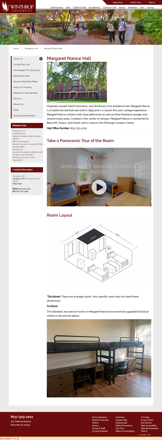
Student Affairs (19, 147)
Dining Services (19, 131)
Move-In (17, 98)
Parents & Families (100, 420)
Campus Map (121, 420)
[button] (12, 24)
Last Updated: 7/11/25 (9, 439)
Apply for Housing (22, 87)
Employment (121, 423)
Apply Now (118, 2)
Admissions (57, 7)
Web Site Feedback (149, 428)
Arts (142, 7)
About (122, 7)
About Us (18, 58)
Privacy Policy (147, 420)
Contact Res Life (21, 64)
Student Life (18, 149)
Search (152, 2)
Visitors (95, 423)
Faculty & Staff (98, 428)
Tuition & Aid (79, 7)
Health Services (19, 134)
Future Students (99, 417)
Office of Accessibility (125, 431)
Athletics (133, 7)
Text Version (146, 423)
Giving (150, 7)
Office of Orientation (21, 142)
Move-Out (18, 104)
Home (16, 48)
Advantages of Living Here (26, 70)
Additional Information (24, 115)
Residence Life (31, 48)
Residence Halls (21, 76)
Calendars (120, 417)
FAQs (16, 110)
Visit (68, 7)
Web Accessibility (149, 425)
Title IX (144, 431)
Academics (94, 7)
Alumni (95, 425)
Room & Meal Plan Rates (25, 81)
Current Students (100, 431)
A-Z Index (145, 417)
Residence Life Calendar (25, 93)
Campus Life (109, 7)
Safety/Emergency (124, 425)
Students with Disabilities (23, 155)
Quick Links (136, 2)
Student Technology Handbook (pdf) (28, 152)
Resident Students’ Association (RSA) (28, 144)
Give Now (120, 428)
